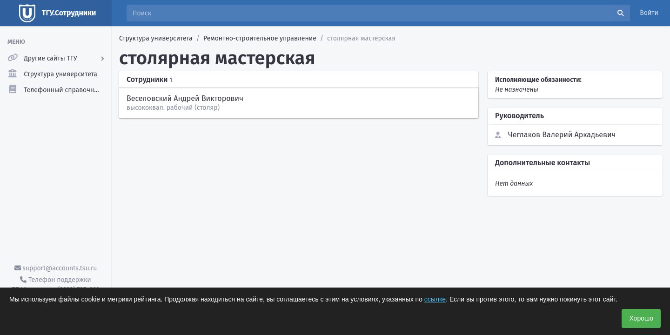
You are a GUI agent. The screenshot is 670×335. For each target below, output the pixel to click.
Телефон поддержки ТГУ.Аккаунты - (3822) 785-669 (55, 285)
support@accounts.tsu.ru (55, 268)
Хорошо (641, 318)
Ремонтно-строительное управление (259, 38)
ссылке (435, 299)
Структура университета (156, 38)
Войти (649, 13)
